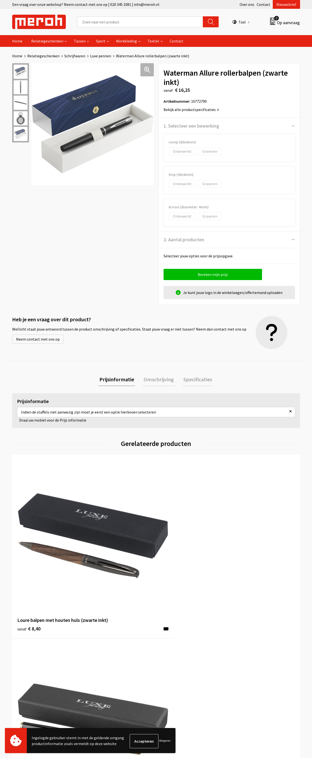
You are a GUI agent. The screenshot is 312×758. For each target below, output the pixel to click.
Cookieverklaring (247, 634)
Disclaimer (242, 649)
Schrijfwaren (74, 55)
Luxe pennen (100, 55)
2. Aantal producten (184, 239)
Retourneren (173, 627)
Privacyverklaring (247, 641)
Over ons (247, 4)
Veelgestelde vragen (108, 634)
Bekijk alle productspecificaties (191, 109)
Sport (101, 41)
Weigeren (165, 741)
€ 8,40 (28, 547)
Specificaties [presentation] (195, 379)
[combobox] (140, 21)
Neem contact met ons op (38, 339)
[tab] (119, 380)
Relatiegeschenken (47, 41)
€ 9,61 (100, 547)
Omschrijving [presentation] (159, 379)
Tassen (80, 41)
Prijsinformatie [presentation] (119, 379)
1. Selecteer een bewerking (191, 126)
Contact (263, 4)
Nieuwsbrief (286, 4)
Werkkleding (126, 41)
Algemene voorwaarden (253, 619)
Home (17, 41)
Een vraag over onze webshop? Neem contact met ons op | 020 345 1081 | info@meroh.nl (85, 4)
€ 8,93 (172, 547)
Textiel (153, 41)
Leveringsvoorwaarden (252, 627)
